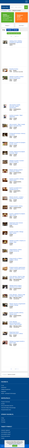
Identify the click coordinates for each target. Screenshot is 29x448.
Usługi (3, 29)
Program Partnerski (5, 401)
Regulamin (3, 391)
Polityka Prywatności (5, 389)
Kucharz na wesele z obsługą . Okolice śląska (16, 179)
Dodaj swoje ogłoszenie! (21, 17)
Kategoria (7, 25)
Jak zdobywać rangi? (6, 432)
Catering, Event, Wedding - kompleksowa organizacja (15, 41)
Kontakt (3, 403)
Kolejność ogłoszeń (5, 430)
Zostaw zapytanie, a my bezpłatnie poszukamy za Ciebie (7, 17)
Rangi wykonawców (5, 436)
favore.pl (10, 1)
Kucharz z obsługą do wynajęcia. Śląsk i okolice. (17, 214)
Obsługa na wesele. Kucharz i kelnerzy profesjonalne (16, 77)
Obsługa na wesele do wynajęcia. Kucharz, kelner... (17, 143)
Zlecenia (15, 29)
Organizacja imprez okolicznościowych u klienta (16, 333)
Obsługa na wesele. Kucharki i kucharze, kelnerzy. (16, 161)
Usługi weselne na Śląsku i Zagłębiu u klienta (15, 259)
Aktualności (3, 387)
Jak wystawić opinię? (6, 434)
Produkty (9, 29)
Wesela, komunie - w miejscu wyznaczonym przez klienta (16, 197)
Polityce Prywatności (16, 444)
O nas (2, 385)
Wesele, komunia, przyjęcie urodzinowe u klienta (16, 170)
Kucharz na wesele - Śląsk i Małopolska (16, 116)
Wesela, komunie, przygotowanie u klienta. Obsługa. (17, 304)
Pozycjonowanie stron (6, 409)
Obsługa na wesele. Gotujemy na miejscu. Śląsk (17, 241)
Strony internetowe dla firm (7, 405)
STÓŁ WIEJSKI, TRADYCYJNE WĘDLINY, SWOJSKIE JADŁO (17, 277)
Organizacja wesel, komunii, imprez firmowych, (16, 223)
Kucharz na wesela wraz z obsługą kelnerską (15, 188)
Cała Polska (21, 25)
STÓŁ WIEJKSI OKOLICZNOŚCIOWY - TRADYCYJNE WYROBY (15, 323)
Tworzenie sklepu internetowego (8, 407)
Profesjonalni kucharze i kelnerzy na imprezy (17, 134)
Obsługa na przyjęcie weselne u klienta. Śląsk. (17, 342)
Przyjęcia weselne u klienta (15, 206)
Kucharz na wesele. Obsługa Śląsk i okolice (16, 232)
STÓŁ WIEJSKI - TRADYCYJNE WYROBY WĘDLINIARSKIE (17, 295)
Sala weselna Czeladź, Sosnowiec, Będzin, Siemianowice (14, 106)
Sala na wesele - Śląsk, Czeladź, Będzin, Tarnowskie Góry (17, 125)
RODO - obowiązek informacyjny (8, 393)
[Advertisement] (14, 57)
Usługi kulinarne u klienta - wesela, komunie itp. (15, 250)
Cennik (2, 438)
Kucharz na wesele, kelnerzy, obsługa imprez (16, 313)
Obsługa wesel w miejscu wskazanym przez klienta (15, 286)
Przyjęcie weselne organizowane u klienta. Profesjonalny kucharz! (17, 268)
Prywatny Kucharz (13, 69)
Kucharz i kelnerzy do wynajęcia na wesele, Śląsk (17, 152)
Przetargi (3, 421)
